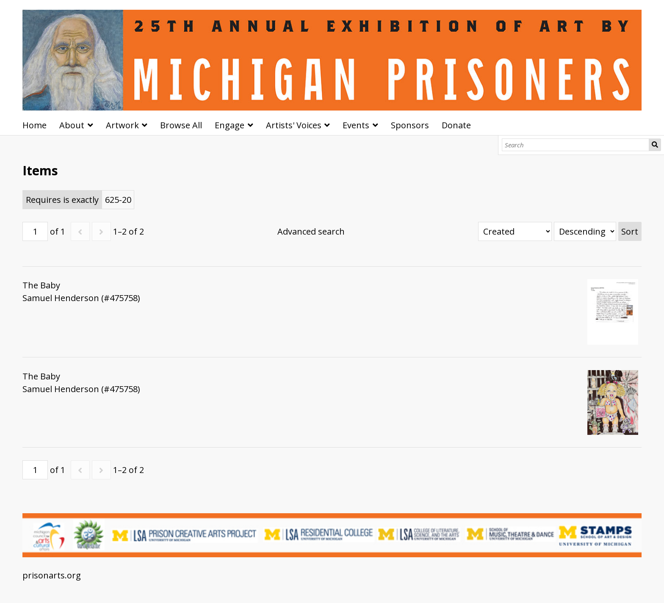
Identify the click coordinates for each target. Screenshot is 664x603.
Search (655, 144)
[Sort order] (585, 231)
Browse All (181, 125)
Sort (629, 231)
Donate (456, 125)
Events (356, 125)
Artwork (122, 125)
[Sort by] (515, 231)
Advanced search (311, 231)
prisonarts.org (51, 575)
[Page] (35, 231)
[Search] (575, 144)
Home (34, 125)
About (71, 125)
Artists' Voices (293, 125)
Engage (229, 125)
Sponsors (410, 125)
